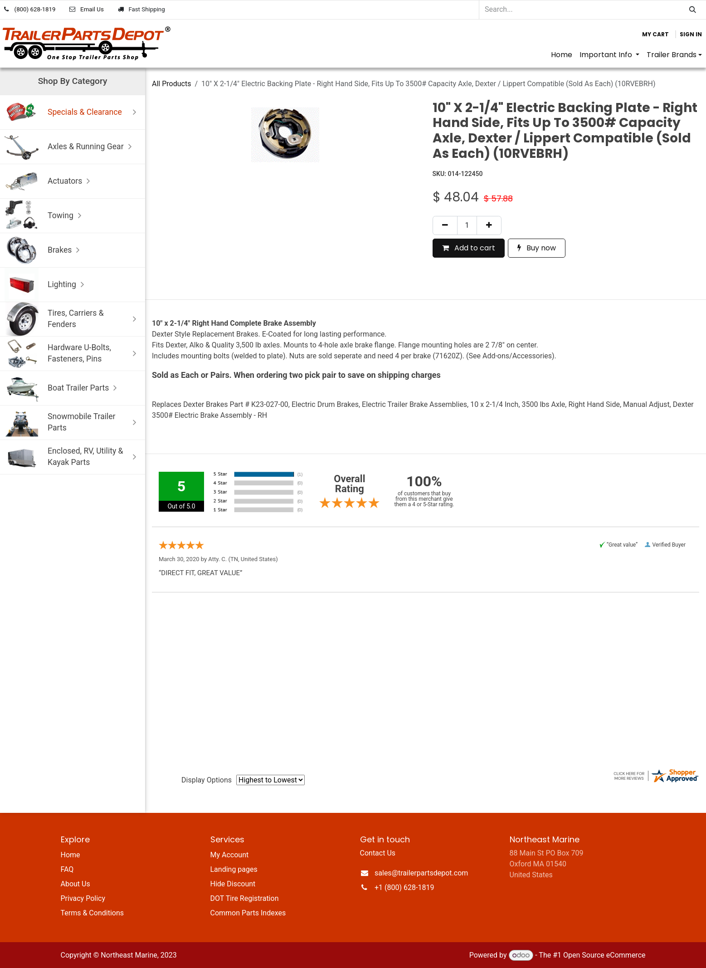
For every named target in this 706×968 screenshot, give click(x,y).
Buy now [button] (536, 248)
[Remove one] (445, 225)
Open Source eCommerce (604, 955)
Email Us (92, 9)
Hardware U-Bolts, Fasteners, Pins (73, 354)
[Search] (693, 9)
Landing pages (234, 869)
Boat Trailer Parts (63, 388)
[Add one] (489, 225)
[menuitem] (561, 55)
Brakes (44, 250)
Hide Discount (233, 884)
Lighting (46, 285)
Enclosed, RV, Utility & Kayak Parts (73, 457)
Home (70, 855)
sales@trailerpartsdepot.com (421, 873)
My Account (229, 855)
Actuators (49, 181)
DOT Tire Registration (244, 898)
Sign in (691, 34)
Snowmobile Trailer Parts (73, 423)
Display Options (206, 780)
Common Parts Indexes (248, 913)
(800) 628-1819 (35, 9)
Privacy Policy (83, 898)
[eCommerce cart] (655, 34)
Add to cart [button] (468, 248)
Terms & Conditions (92, 913)
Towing (45, 216)
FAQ (67, 869)
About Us (75, 884)
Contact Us (378, 853)
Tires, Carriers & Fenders (73, 319)
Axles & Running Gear (70, 147)
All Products (171, 83)
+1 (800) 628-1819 (404, 887)
